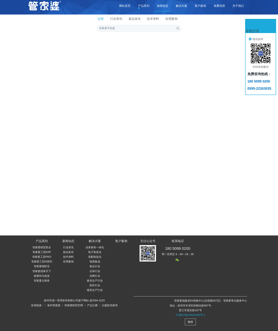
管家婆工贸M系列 (41, 261)
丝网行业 (95, 275)
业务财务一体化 (95, 247)
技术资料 (153, 18)
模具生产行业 (95, 290)
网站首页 (125, 5)
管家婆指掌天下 (41, 271)
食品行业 (95, 266)
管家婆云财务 (42, 280)
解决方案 (95, 241)
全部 (101, 18)
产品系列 (42, 241)
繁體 (190, 321)
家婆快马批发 (42, 275)
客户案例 (121, 241)
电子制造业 (94, 252)
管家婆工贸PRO (41, 256)
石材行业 (95, 271)
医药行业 (95, 285)
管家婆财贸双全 (41, 247)
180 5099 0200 (177, 248)
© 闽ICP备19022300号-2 (190, 314)
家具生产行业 (95, 280)
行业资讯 (116, 18)
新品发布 (135, 18)
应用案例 (171, 18)
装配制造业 (94, 256)
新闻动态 (68, 241)
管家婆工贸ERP (41, 252)
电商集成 (95, 261)
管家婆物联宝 (42, 266)
